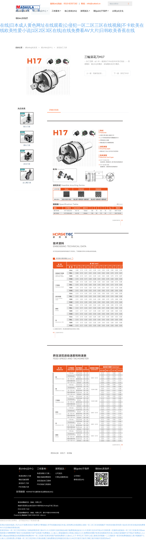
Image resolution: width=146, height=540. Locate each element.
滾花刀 (62, 453)
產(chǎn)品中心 (47, 47)
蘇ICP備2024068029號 (51, 513)
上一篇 (95, 73)
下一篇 (121, 73)
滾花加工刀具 (62, 47)
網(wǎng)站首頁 (31, 47)
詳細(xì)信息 (54, 110)
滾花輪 (69, 453)
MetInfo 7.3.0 (26, 515)
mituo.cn (43, 515)
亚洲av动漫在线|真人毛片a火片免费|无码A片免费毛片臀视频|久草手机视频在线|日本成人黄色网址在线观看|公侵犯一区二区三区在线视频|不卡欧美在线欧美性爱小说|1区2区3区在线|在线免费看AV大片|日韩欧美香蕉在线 (72, 25)
